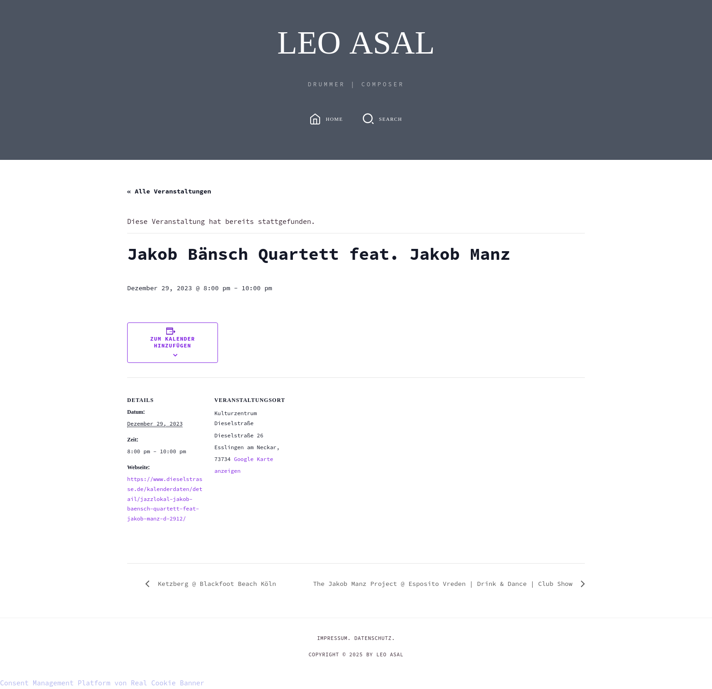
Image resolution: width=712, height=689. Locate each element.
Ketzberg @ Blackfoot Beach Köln (215, 584)
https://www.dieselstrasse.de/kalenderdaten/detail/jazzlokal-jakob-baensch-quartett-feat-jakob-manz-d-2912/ (165, 498)
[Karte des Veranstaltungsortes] (349, 440)
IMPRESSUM (332, 638)
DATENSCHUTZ (372, 638)
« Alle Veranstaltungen (169, 191)
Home (334, 119)
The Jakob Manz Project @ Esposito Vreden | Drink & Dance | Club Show (444, 584)
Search (390, 119)
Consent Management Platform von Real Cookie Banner (102, 683)
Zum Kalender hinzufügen (172, 342)
